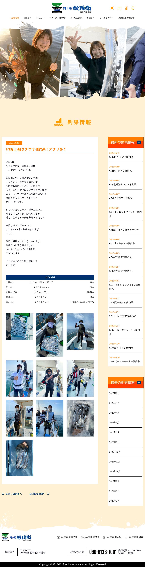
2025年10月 (115, 471)
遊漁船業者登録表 (126, 18)
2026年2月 (114, 432)
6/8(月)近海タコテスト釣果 (122, 184)
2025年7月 (114, 501)
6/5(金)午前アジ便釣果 (120, 257)
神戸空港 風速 (136, 537)
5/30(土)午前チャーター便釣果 (124, 361)
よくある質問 (76, 18)
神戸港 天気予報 (69, 537)
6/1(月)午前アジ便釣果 (120, 271)
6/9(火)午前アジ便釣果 (120, 170)
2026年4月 (114, 413)
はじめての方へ (106, 18)
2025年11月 (115, 461)
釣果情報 (28, 18)
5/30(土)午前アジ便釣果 (121, 347)
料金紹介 (40, 18)
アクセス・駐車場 (57, 18)
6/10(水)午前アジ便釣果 (121, 157)
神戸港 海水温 (114, 537)
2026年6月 (114, 393)
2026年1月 (114, 442)
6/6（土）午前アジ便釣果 (122, 243)
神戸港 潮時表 (92, 537)
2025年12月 (115, 452)
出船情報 (15, 18)
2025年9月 (114, 481)
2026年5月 (114, 403)
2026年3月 (114, 422)
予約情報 (91, 18)
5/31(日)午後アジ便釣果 (121, 302)
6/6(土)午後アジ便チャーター (124, 229)
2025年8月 (114, 491)
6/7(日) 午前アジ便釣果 (120, 198)
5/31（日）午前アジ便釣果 (122, 316)
